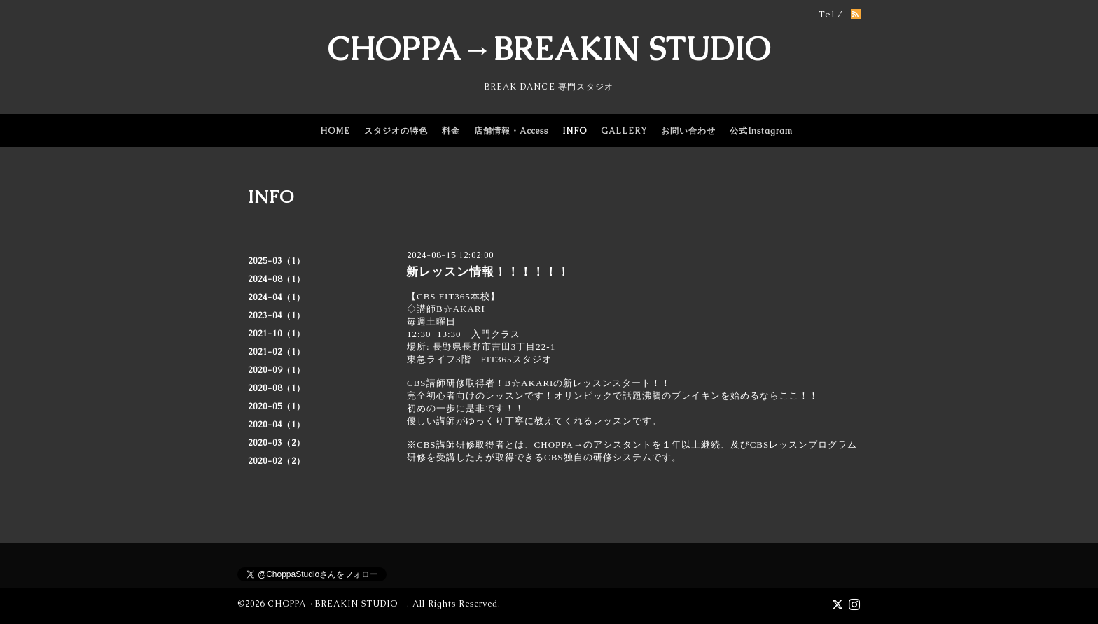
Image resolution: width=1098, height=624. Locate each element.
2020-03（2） (276, 442)
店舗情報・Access (511, 130)
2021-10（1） (276, 333)
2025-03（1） (276, 261)
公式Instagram (761, 130)
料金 (451, 130)
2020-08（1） (276, 388)
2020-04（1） (276, 424)
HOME (335, 130)
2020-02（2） (276, 461)
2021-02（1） (276, 351)
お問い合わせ (688, 130)
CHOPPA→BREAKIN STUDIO (549, 49)
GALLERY (624, 130)
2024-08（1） (276, 279)
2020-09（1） (276, 370)
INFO (574, 130)
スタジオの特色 (396, 130)
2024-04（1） (276, 297)
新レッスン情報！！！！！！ (488, 271)
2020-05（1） (276, 406)
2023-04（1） (276, 315)
